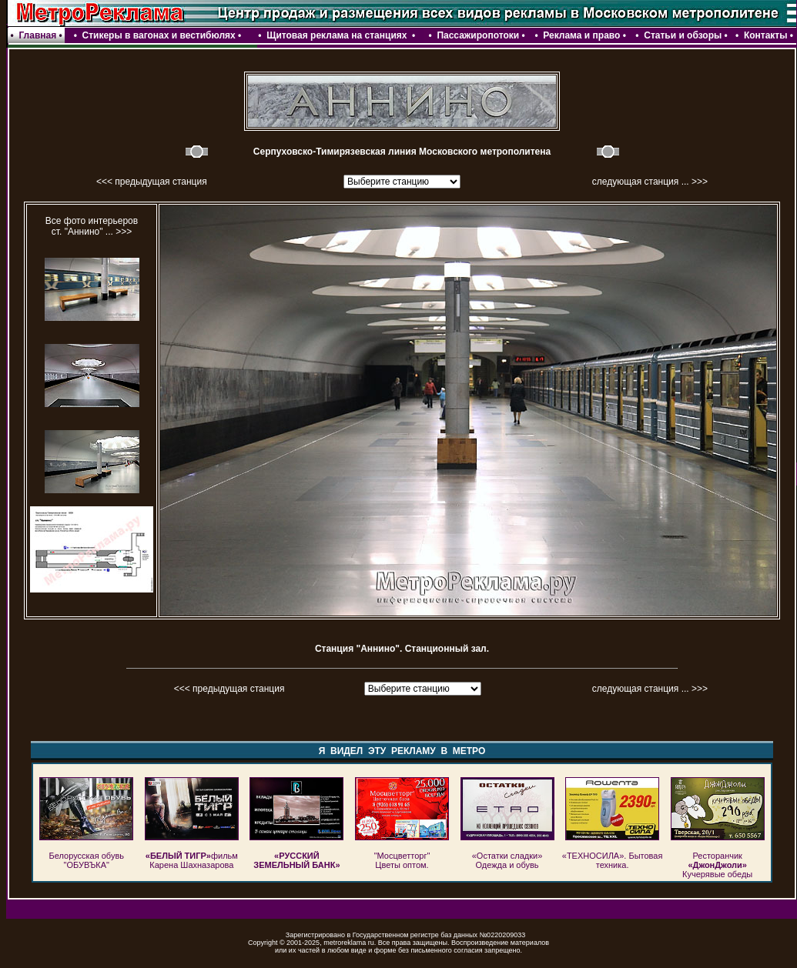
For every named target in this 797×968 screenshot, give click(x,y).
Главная (37, 35)
